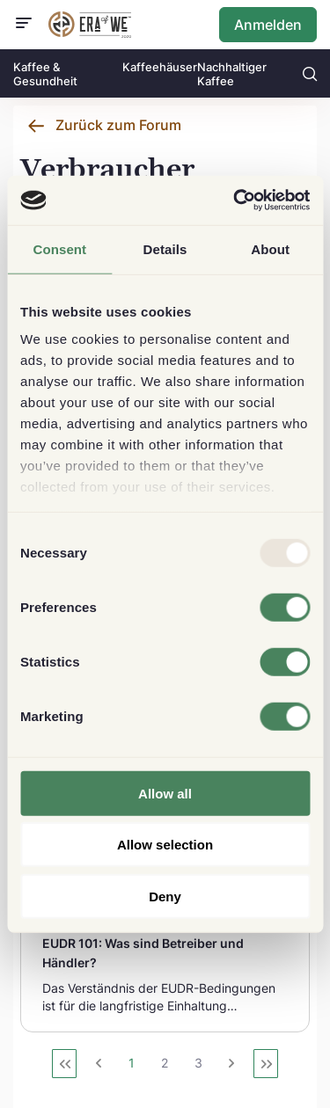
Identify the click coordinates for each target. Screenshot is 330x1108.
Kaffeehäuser (159, 67)
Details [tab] (165, 248)
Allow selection (165, 844)
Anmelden (268, 24)
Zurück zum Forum (118, 125)
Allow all (165, 792)
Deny (165, 895)
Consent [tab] (59, 248)
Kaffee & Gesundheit (45, 74)
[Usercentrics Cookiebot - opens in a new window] (235, 200)
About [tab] (270, 248)
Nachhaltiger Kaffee (232, 74)
